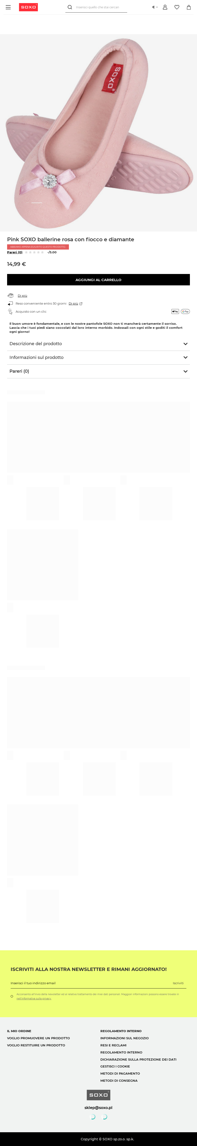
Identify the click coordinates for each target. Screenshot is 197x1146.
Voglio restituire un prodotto (36, 1045)
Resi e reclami (113, 1045)
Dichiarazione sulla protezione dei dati (138, 1059)
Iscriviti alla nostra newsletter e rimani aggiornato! (89, 969)
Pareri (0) (14, 252)
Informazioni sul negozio (124, 1038)
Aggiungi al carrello (98, 280)
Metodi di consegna (119, 1080)
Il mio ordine (19, 1031)
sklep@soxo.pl (98, 1107)
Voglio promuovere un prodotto (38, 1038)
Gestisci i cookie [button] (115, 1066)
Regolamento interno (121, 1052)
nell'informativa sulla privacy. (34, 998)
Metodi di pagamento (120, 1073)
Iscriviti (178, 983)
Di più (22, 295)
